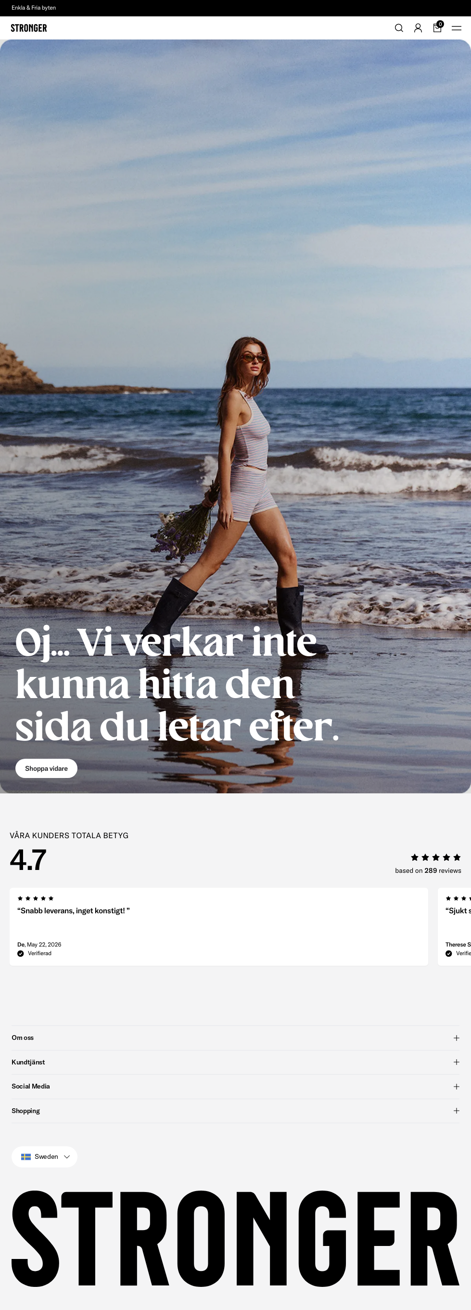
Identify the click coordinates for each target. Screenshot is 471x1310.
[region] (240, 930)
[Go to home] (29, 28)
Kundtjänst (235, 1062)
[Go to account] (418, 28)
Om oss (235, 1037)
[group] (219, 930)
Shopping (235, 1110)
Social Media (235, 1086)
